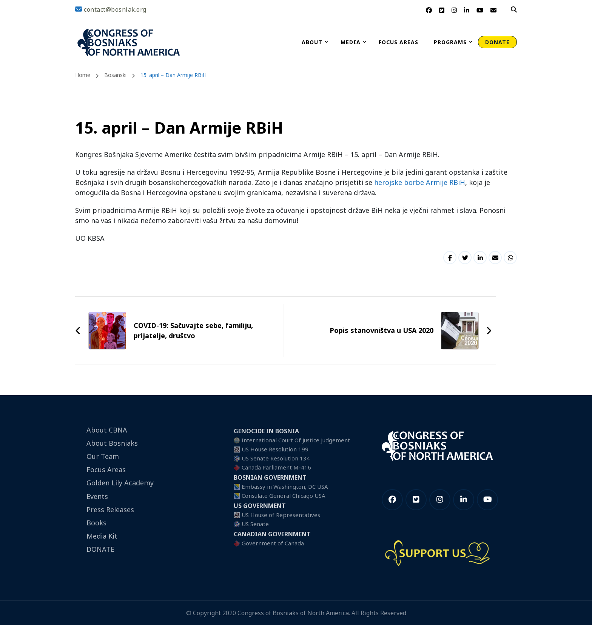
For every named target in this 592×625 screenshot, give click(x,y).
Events (97, 496)
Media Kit (101, 535)
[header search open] (514, 9)
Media (351, 42)
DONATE (497, 42)
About (312, 42)
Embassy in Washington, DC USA (285, 486)
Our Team (102, 456)
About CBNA (106, 429)
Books (96, 522)
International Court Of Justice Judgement (296, 440)
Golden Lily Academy (120, 482)
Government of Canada (273, 543)
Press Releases (110, 509)
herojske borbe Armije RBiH (419, 182)
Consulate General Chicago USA (283, 495)
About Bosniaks (112, 443)
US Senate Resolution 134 (276, 458)
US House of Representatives (281, 515)
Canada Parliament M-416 (276, 467)
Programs (450, 42)
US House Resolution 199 (275, 449)
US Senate (255, 524)
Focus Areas (398, 42)
